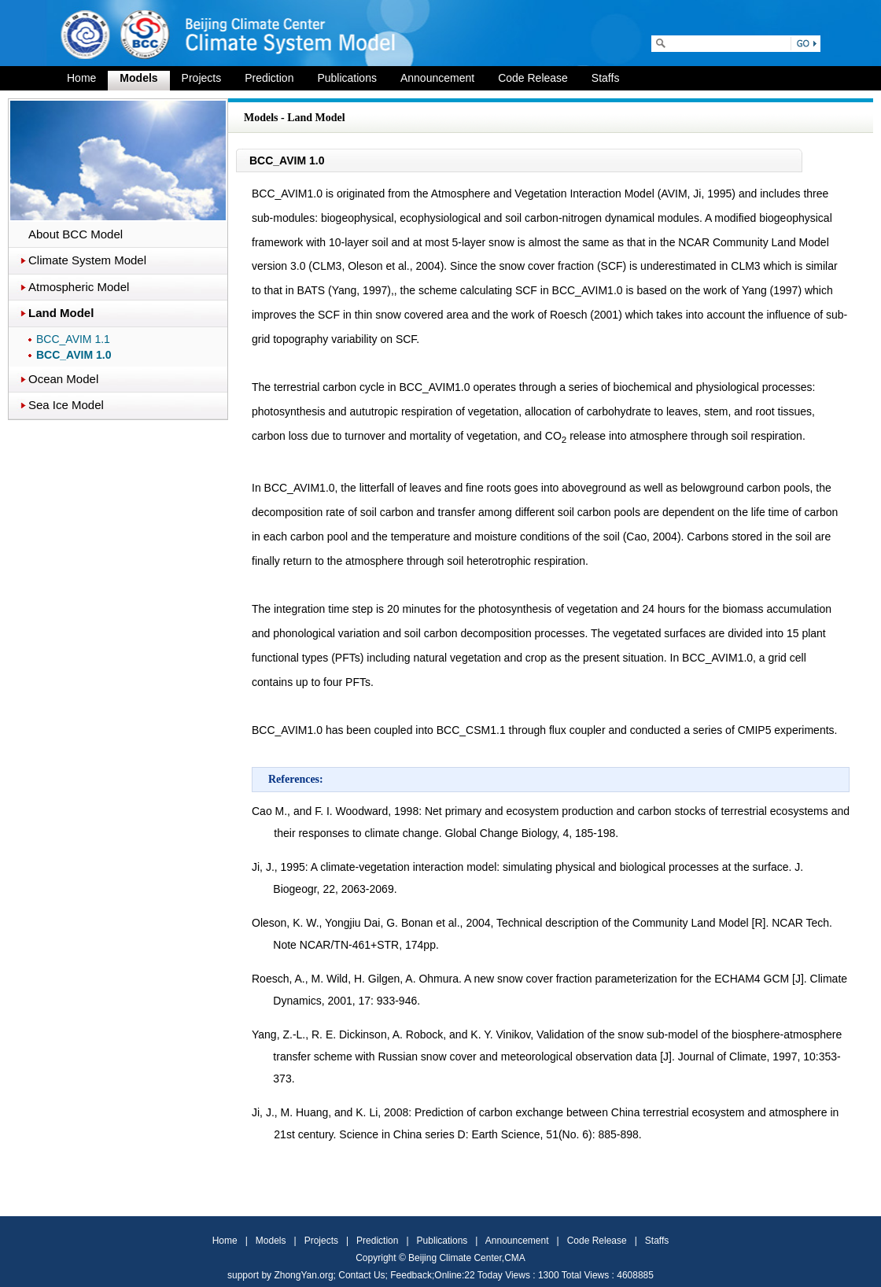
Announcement (437, 78)
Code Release (533, 78)
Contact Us (361, 1275)
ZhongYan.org (303, 1275)
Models (138, 78)
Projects (202, 78)
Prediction (269, 78)
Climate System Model (87, 260)
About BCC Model (75, 234)
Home (81, 78)
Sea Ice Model (66, 404)
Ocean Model (63, 378)
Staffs (606, 78)
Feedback (411, 1275)
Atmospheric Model (78, 286)
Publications (347, 78)
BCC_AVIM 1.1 (73, 339)
